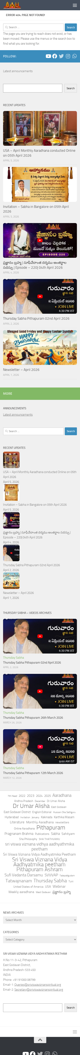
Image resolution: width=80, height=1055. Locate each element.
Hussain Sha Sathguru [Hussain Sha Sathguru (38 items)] (64, 812)
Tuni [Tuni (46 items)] (70, 881)
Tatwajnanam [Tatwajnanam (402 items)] (19, 880)
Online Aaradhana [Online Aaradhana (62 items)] (24, 828)
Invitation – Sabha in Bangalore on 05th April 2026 (35, 505)
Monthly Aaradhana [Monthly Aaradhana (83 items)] (40, 822)
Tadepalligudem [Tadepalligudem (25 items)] (67, 875)
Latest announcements (18, 71)
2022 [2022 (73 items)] (22, 796)
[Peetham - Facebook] (54, 56)
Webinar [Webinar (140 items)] (59, 886)
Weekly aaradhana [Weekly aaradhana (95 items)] (21, 892)
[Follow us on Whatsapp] (74, 56)
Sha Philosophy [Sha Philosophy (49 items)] (28, 839)
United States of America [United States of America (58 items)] (28, 886)
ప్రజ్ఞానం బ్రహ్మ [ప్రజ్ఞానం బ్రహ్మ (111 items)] (61, 892)
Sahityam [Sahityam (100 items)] (68, 834)
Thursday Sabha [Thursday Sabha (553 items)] (50, 880)
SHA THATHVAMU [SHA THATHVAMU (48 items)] (49, 839)
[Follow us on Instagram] (67, 56)
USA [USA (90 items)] (48, 886)
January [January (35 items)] (35, 817)
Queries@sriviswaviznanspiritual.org (37, 985)
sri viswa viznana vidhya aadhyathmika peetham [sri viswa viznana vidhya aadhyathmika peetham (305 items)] (39, 846)
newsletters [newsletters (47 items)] (62, 822)
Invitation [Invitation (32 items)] (25, 817)
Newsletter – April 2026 (21, 370)
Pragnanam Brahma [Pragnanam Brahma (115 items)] (19, 834)
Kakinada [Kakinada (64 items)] (46, 817)
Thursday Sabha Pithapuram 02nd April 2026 (36, 318)
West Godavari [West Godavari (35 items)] (43, 892)
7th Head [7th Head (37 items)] (12, 796)
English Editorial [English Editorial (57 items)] (41, 812)
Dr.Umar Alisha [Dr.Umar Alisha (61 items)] (56, 801)
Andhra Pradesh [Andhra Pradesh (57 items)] (23, 801)
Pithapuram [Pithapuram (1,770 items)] (50, 827)
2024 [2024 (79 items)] (39, 796)
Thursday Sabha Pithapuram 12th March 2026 (33, 773)
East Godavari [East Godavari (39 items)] (58, 807)
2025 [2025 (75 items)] (47, 796)
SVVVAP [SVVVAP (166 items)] (51, 875)
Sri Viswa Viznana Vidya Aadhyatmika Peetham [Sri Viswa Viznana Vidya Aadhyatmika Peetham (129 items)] (39, 854)
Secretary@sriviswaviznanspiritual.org (38, 989)
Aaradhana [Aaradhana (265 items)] (61, 795)
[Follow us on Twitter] (61, 56)
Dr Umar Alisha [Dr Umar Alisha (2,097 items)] (31, 806)
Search (71, 88)
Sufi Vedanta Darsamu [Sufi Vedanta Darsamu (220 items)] (24, 875)
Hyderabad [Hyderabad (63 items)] (12, 817)
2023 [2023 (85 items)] (30, 796)
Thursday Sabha (13, 657)
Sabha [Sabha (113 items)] (55, 834)
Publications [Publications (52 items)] (42, 834)
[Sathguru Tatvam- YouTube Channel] (48, 56)
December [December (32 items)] (40, 801)
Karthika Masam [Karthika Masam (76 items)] (64, 817)
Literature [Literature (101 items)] (17, 822)
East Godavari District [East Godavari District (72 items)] (17, 812)
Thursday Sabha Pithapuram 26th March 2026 (33, 718)
